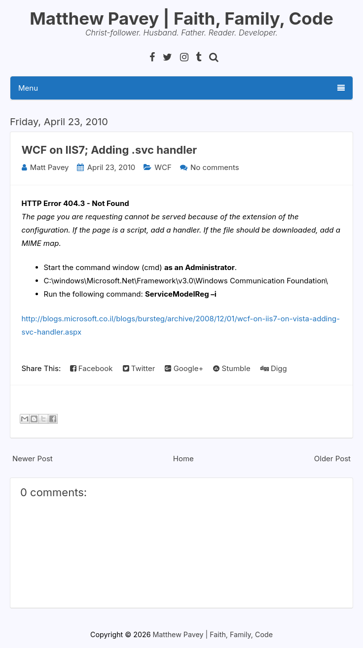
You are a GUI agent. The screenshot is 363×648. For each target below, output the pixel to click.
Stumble (231, 368)
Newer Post (32, 458)
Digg (273, 368)
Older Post (332, 458)
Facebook (91, 368)
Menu (181, 88)
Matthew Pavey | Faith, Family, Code (181, 18)
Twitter (139, 368)
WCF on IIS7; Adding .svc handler (109, 149)
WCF (163, 167)
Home (183, 458)
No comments (214, 167)
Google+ (184, 368)
